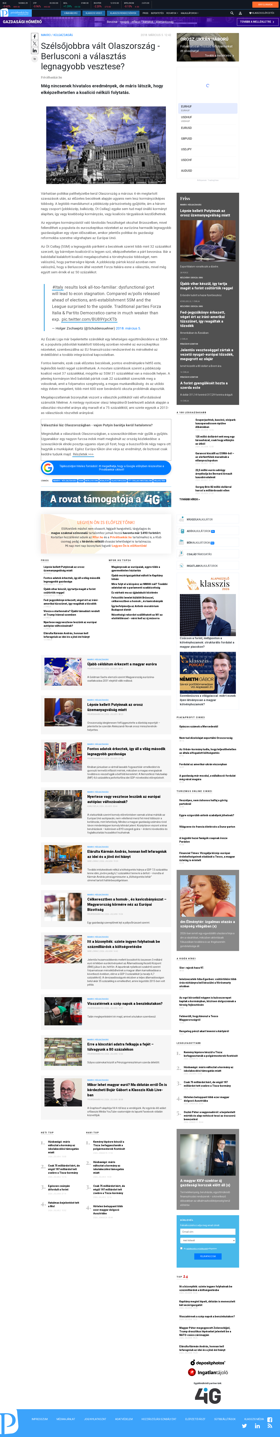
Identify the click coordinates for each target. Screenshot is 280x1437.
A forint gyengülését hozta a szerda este (204, 385)
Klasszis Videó (94, 13)
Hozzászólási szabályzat (159, 1419)
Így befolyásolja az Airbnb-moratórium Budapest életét (135, 608)
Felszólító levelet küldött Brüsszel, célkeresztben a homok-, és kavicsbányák (137, 599)
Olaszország (118, 481)
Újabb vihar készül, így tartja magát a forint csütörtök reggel (70, 591)
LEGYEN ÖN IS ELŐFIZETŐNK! (106, 522)
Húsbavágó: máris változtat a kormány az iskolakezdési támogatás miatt (63, 1147)
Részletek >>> (83, 454)
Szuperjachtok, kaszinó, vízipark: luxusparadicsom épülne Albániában (215, 423)
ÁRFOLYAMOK (265, 4)
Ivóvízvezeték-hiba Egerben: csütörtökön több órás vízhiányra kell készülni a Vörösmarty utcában (207, 983)
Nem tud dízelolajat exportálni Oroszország (205, 738)
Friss (145, 13)
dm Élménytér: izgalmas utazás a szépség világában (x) (207, 924)
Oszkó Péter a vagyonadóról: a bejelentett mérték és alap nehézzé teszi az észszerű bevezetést (209, 1116)
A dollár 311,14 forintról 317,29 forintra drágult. (206, 394)
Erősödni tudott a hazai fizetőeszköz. (201, 295)
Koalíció (104, 481)
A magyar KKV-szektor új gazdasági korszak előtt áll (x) (205, 1182)
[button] (240, 13)
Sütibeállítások (225, 1419)
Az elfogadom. (200, 1249)
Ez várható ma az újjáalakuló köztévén (134, 592)
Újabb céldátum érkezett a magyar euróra (122, 664)
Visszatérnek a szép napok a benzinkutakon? (124, 1003)
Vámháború (71, 13)
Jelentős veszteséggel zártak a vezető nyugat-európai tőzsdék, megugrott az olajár (207, 354)
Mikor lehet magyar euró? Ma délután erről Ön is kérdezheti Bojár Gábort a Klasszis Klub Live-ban (127, 1090)
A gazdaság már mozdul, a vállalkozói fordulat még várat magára (207, 777)
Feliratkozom (208, 1256)
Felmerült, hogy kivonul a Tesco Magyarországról (198, 1018)
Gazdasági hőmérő (22, 22)
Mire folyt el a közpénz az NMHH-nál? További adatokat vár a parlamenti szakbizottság (139, 586)
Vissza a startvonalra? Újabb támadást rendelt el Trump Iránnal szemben (72, 613)
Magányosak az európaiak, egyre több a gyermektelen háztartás (135, 569)
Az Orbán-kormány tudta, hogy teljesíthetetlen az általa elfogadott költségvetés (207, 751)
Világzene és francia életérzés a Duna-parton (207, 826)
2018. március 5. (128, 328)
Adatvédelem (124, 1419)
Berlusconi (91, 481)
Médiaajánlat (66, 1419)
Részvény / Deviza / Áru (191, 278)
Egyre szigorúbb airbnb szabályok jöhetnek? (206, 815)
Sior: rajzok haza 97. (191, 967)
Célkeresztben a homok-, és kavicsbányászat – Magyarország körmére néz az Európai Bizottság (126, 904)
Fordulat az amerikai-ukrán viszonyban (203, 764)
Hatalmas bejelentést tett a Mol (63, 1204)
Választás (159, 481)
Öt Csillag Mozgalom (140, 481)
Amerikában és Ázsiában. (194, 332)
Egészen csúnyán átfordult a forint (59, 1188)
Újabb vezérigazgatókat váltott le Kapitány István (137, 577)
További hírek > (189, 499)
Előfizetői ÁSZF (195, 1419)
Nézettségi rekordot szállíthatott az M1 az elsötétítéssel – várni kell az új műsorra (137, 616)
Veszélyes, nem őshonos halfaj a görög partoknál (203, 802)
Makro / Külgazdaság (57, 35)
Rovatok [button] (171, 13)
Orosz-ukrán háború (204, 39)
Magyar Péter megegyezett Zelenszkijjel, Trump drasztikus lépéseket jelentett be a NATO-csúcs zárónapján (205, 1331)
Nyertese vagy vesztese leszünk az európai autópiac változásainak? (70, 624)
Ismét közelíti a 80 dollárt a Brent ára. (201, 366)
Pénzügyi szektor (189, 344)
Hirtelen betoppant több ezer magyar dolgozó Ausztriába (108, 1210)
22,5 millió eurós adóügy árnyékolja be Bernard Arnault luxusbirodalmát (213, 474)
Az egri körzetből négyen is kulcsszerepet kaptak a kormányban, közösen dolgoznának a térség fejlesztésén (207, 1001)
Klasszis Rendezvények (123, 13)
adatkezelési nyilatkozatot (197, 1249)
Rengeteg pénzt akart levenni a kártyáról (204, 1031)
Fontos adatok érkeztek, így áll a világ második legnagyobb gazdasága (72, 580)
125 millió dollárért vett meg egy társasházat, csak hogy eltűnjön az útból (214, 440)
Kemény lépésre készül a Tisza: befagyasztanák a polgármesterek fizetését (109, 1145)
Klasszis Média (254, 1419)
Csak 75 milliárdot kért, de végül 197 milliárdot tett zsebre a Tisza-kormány (64, 1169)
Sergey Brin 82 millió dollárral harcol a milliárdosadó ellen (213, 488)
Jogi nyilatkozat (95, 1419)
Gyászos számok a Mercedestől (198, 726)
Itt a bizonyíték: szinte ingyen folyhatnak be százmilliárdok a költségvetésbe (123, 944)
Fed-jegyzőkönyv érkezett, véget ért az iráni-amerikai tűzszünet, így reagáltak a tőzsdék (71, 602)
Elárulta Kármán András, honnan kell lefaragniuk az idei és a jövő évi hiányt (67, 635)
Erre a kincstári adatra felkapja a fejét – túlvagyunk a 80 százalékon (120, 1047)
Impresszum (40, 1419)
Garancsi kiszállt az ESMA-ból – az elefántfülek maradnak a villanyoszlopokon (214, 457)
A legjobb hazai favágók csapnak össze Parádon (203, 840)
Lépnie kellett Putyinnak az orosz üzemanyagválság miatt (64, 569)
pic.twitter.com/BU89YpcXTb (89, 319)
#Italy (57, 287)
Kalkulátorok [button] (189, 13)
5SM (81, 481)
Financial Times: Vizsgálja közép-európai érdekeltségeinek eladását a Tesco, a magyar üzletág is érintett (207, 857)
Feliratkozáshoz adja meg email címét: (200, 1225)
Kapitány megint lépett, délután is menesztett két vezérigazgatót (207, 1303)
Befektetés (157, 13)
